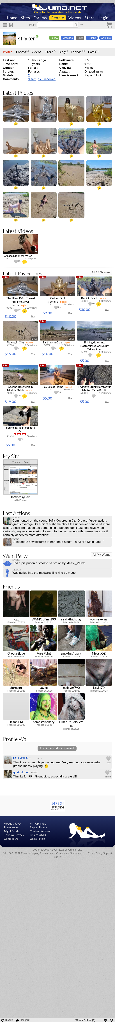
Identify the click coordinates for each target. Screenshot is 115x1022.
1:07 (35, 252)
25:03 (71, 294)
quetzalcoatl (21, 772)
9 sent (32, 79)
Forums (40, 17)
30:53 (34, 383)
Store (90, 17)
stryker (26, 38)
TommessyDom (20, 497)
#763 (87, 64)
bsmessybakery (43, 722)
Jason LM (16, 722)
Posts (92, 52)
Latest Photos (18, 93)
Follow (54, 37)
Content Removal (40, 831)
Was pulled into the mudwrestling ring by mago (44, 572)
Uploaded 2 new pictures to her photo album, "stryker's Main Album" (58, 542)
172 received (47, 79)
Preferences (11, 827)
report (99, 72)
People (57, 17)
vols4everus (98, 619)
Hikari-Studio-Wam (71, 724)
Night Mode (11, 831)
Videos (74, 17)
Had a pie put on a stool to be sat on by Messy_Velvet (48, 563)
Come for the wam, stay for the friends (57, 12)
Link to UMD (38, 834)
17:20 (34, 339)
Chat (80, 37)
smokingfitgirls (71, 653)
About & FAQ (12, 823)
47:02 (108, 294)
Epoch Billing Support (100, 853)
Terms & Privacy (14, 834)
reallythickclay (71, 619)
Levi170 (98, 688)
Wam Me (106, 37)
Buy (33, 316)
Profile (7, 52)
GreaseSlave (16, 653)
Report (108, 763)
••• (81, 24)
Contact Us (11, 838)
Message (68, 37)
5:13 (35, 424)
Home (12, 17)
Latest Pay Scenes (22, 273)
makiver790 (71, 688)
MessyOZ (99, 653)
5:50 (109, 339)
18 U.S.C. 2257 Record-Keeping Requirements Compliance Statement (42, 853)
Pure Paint (43, 653)
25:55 (71, 339)
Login (103, 17)
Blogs (62, 52)
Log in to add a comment (57, 748)
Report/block (93, 75)
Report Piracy (38, 827)
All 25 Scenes (101, 272)
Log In (57, 856)
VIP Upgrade (38, 823)
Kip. (16, 619)
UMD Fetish (37, 838)
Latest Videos (18, 231)
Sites (25, 17)
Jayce (44, 688)
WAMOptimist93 (44, 619)
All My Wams (101, 554)
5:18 (109, 383)
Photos (21, 52)
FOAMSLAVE (22, 758)
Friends (76, 52)
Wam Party (15, 555)
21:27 (34, 294)
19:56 (71, 383)
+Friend (92, 37)
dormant (16, 688)
